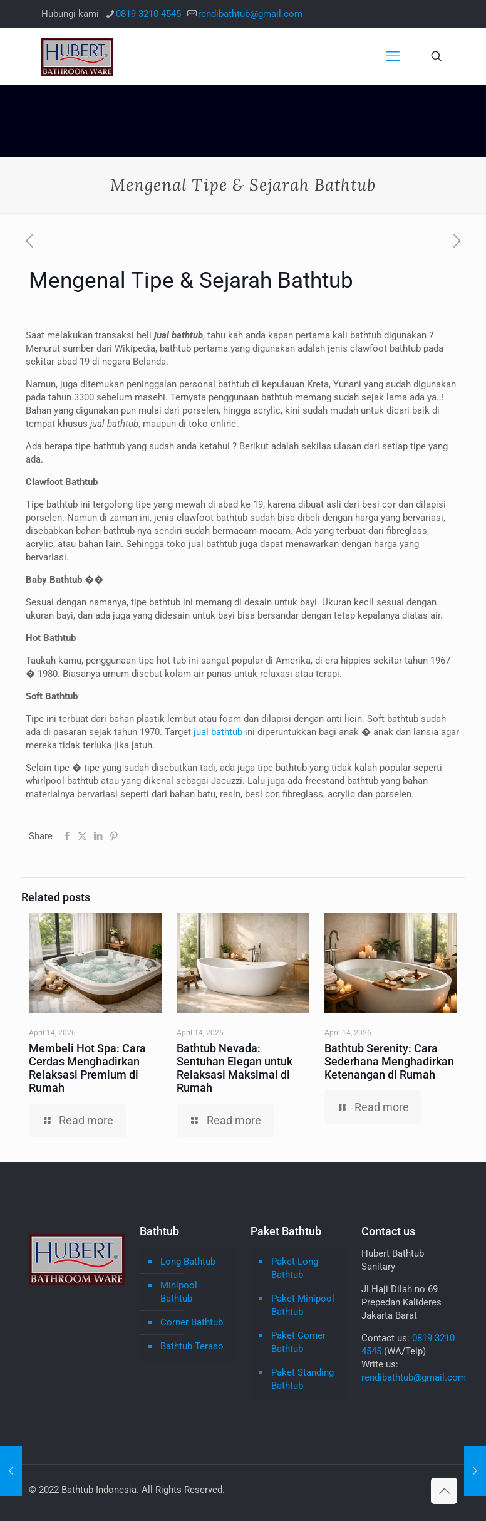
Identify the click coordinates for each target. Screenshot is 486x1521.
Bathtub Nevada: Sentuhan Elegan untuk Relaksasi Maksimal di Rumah (234, 1068)
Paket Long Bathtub (294, 1268)
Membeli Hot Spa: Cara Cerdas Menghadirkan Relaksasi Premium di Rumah (87, 1068)
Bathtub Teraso (192, 1346)
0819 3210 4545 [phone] (148, 13)
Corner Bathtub (191, 1322)
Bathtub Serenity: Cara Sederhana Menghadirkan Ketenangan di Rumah (389, 1061)
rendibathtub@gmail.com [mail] (250, 13)
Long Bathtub (187, 1261)
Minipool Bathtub (178, 1292)
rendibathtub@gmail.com (413, 1377)
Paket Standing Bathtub (302, 1379)
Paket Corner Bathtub (298, 1342)
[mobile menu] (392, 56)
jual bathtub (218, 732)
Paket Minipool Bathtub (302, 1305)
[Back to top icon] (444, 1491)
